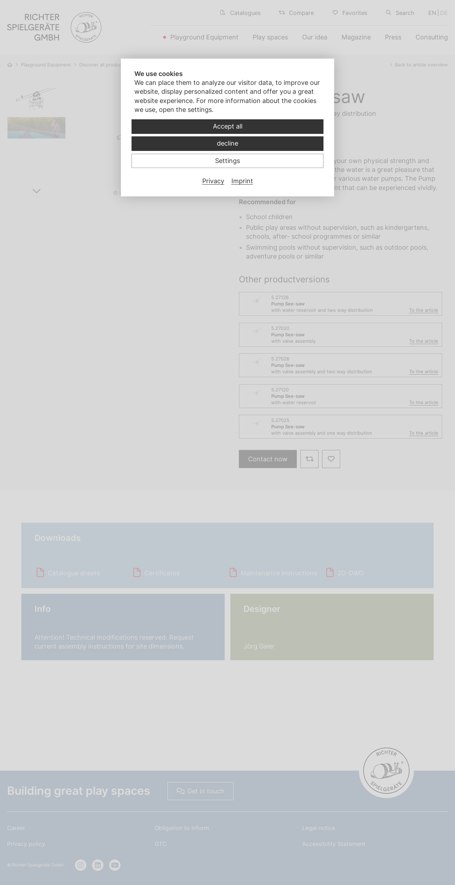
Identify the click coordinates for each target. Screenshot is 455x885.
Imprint (242, 181)
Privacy (213, 181)
